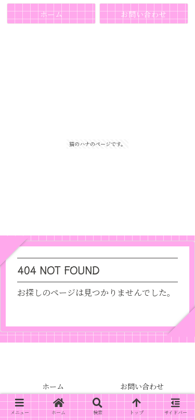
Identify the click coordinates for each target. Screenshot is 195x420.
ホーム (53, 386)
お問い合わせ (142, 386)
